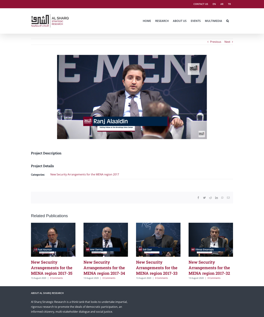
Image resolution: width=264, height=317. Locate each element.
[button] (227, 21)
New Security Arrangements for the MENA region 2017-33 (156, 267)
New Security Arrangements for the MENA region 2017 (84, 174)
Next (227, 42)
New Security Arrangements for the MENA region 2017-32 (209, 267)
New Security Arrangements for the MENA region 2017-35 (51, 267)
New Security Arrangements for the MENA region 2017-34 (104, 267)
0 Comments (56, 277)
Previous (215, 42)
